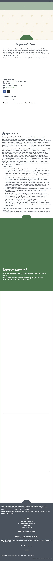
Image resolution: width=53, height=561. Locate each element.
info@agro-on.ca (28, 521)
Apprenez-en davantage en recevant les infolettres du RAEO (16, 540)
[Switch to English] (49, 1)
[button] (24, 7)
